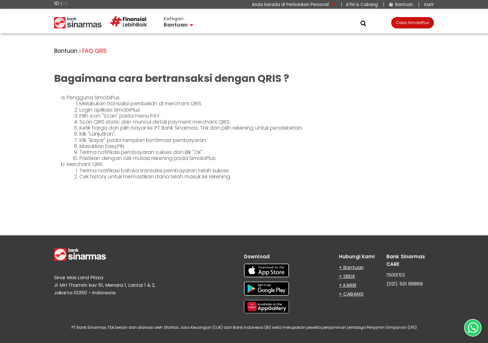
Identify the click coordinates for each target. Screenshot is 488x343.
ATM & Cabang (362, 5)
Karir (428, 5)
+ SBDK (347, 276)
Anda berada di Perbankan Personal (294, 5)
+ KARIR (347, 285)
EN (65, 4)
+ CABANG (351, 294)
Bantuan (401, 5)
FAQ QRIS (94, 51)
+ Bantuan (351, 267)
